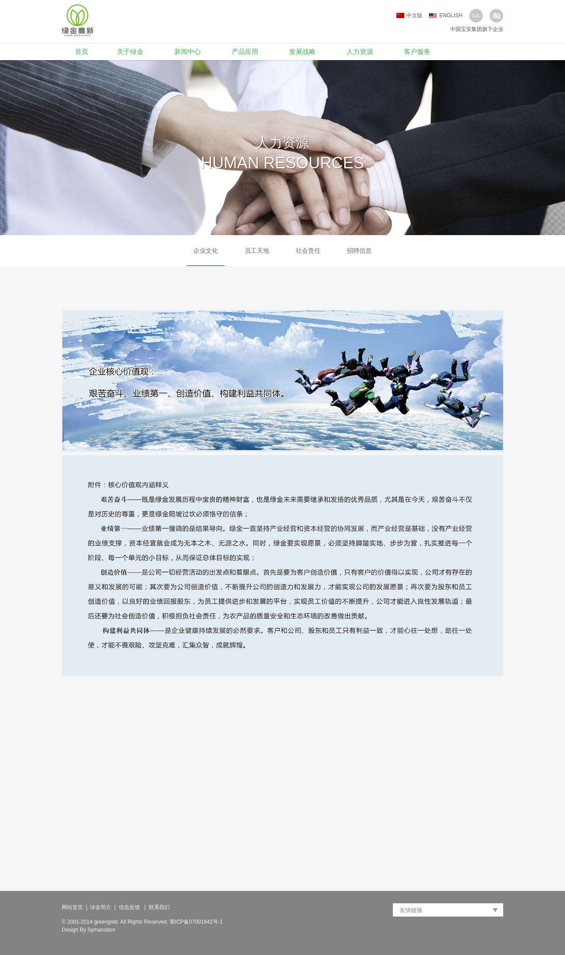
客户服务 (417, 51)
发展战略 (302, 51)
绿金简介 (100, 907)
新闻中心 (187, 51)
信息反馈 (130, 907)
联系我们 (159, 907)
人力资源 (360, 51)
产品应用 (245, 51)
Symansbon (101, 930)
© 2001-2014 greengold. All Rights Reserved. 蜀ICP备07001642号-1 (142, 922)
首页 (81, 51)
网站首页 (72, 907)
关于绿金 (130, 51)
